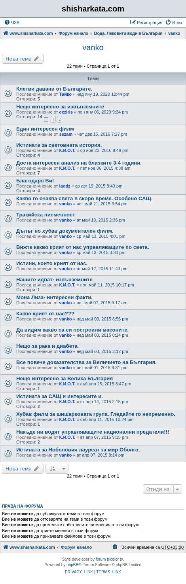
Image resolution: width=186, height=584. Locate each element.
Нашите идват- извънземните (54, 280)
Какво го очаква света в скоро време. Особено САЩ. (84, 198)
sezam (66, 134)
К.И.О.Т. (67, 150)
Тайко (65, 94)
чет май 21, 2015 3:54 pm (102, 203)
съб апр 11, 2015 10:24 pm (107, 419)
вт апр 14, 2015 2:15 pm (104, 401)
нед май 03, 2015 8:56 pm (102, 319)
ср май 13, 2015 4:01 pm (101, 236)
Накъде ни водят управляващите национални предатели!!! (92, 432)
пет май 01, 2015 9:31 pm (102, 367)
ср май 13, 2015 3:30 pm (101, 252)
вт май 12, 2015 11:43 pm (102, 268)
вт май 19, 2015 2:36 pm (101, 220)
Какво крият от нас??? (45, 314)
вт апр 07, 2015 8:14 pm (101, 455)
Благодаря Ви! (35, 181)
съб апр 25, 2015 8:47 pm (105, 383)
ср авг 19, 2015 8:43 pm (98, 186)
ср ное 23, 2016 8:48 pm (104, 150)
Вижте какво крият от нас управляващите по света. (82, 247)
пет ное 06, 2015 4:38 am (105, 168)
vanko (92, 47)
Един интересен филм (45, 129)
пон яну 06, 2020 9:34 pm (103, 112)
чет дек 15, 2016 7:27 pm (102, 134)
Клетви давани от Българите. (54, 89)
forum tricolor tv (109, 559)
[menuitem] (11, 22)
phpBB (72, 565)
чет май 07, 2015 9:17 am (102, 302)
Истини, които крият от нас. (51, 263)
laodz (64, 186)
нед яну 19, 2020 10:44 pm (102, 94)
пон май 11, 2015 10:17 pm (107, 285)
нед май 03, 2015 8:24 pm (102, 335)
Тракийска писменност (45, 215)
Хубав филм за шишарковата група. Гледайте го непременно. (95, 414)
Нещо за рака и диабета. (47, 346)
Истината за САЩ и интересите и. (59, 396)
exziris (66, 112)
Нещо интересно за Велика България (64, 378)
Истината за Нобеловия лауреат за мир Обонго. (78, 450)
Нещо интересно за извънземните (60, 107)
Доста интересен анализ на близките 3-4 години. (79, 163)
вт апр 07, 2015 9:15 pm (104, 437)
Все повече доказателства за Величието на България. (86, 362)
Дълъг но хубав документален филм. (65, 231)
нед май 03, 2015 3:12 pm (102, 351)
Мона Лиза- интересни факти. (54, 297)
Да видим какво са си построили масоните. (72, 330)
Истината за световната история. (59, 145)
